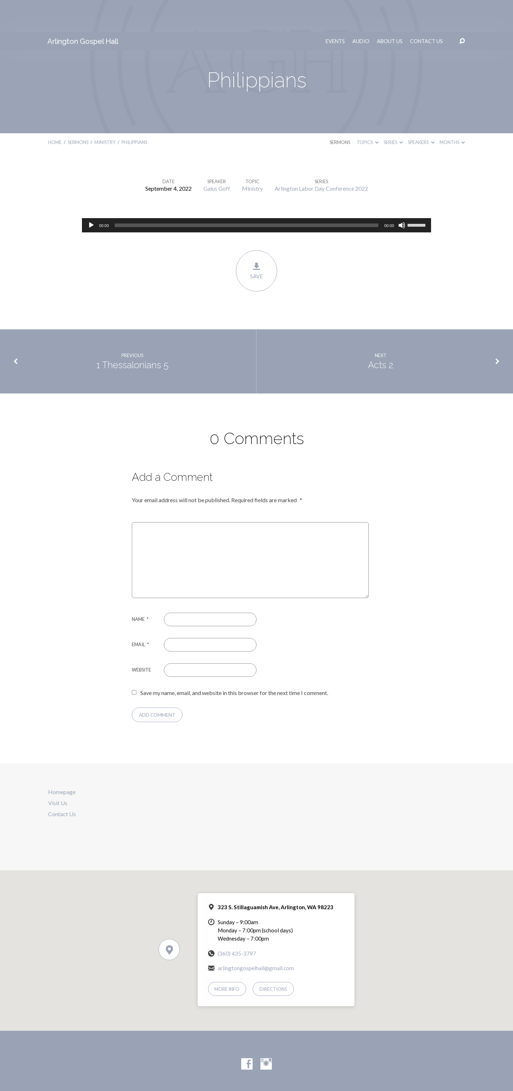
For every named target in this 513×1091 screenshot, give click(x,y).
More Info (226, 957)
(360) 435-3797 (237, 921)
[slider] (247, 193)
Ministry (104, 110)
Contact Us (426, 9)
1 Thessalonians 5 (132, 333)
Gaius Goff (216, 156)
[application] (256, 193)
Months (452, 110)
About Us (390, 9)
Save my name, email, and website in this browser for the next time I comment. (234, 660)
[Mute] (401, 193)
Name (140, 587)
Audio (360, 9)
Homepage (62, 759)
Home (55, 110)
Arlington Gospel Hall (82, 9)
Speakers (421, 110)
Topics (367, 110)
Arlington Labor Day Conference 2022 (321, 156)
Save (256, 238)
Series (393, 110)
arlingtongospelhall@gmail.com (256, 936)
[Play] (91, 193)
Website (141, 637)
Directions (273, 957)
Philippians (134, 110)
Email (140, 612)
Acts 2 (380, 333)
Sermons (78, 110)
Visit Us (57, 770)
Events (335, 9)
